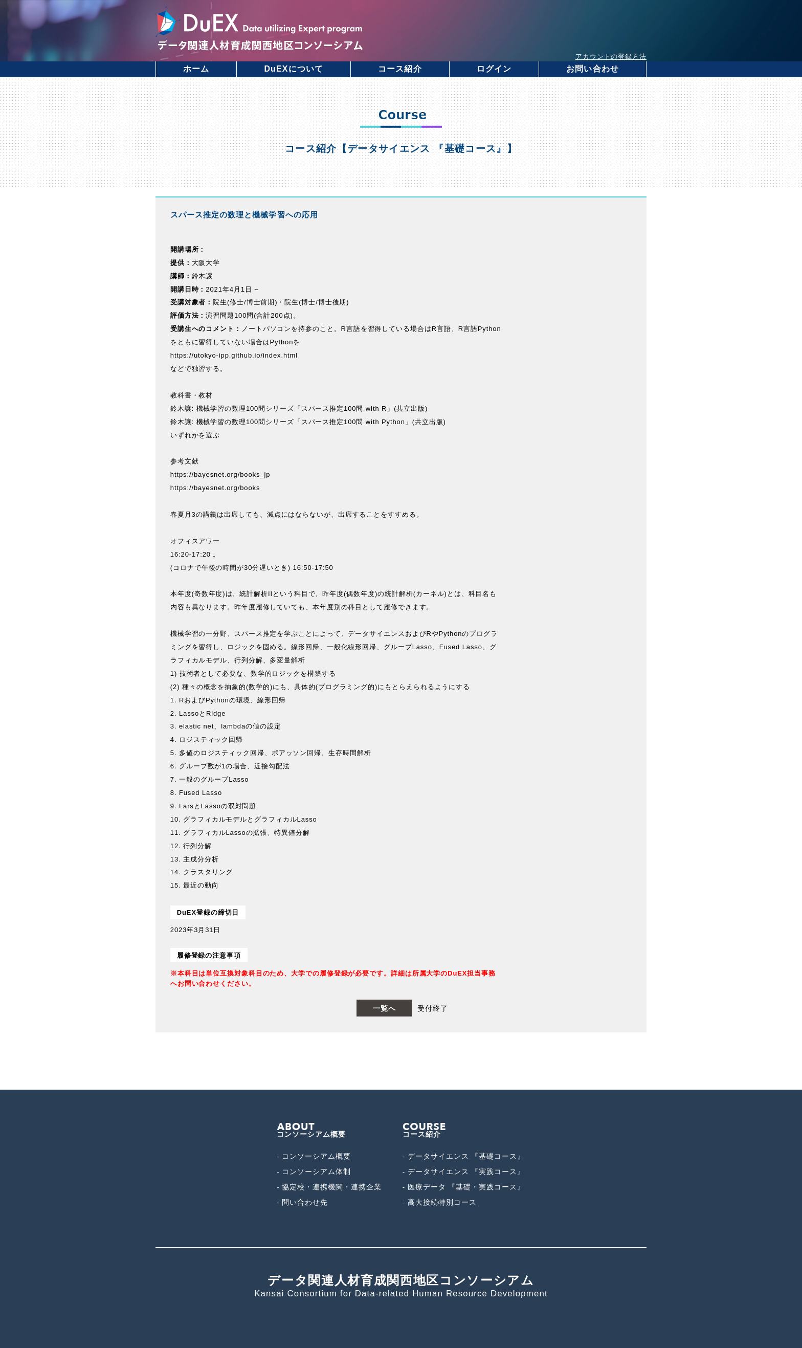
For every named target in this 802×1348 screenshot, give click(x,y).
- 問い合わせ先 (302, 1202)
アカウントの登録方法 (611, 56)
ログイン (494, 68)
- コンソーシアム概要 (314, 1156)
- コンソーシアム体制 (314, 1172)
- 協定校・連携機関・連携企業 (329, 1187)
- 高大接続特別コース (440, 1202)
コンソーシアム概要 (311, 1130)
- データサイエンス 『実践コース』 (464, 1172)
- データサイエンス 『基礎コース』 (464, 1156)
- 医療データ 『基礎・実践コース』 (464, 1187)
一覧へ (384, 1008)
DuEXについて (293, 68)
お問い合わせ (592, 68)
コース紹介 (400, 68)
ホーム (196, 68)
